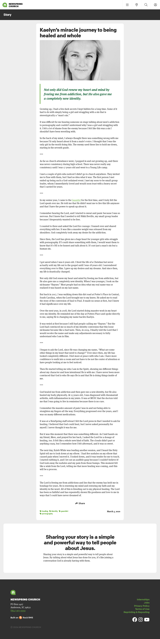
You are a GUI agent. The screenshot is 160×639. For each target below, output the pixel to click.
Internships (143, 599)
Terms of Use (142, 608)
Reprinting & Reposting (137, 611)
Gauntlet (76, 200)
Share (80, 503)
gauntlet (63, 511)
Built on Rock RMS (21, 617)
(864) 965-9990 (18, 610)
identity (53, 511)
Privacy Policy (142, 605)
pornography (46, 513)
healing (44, 511)
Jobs (147, 602)
